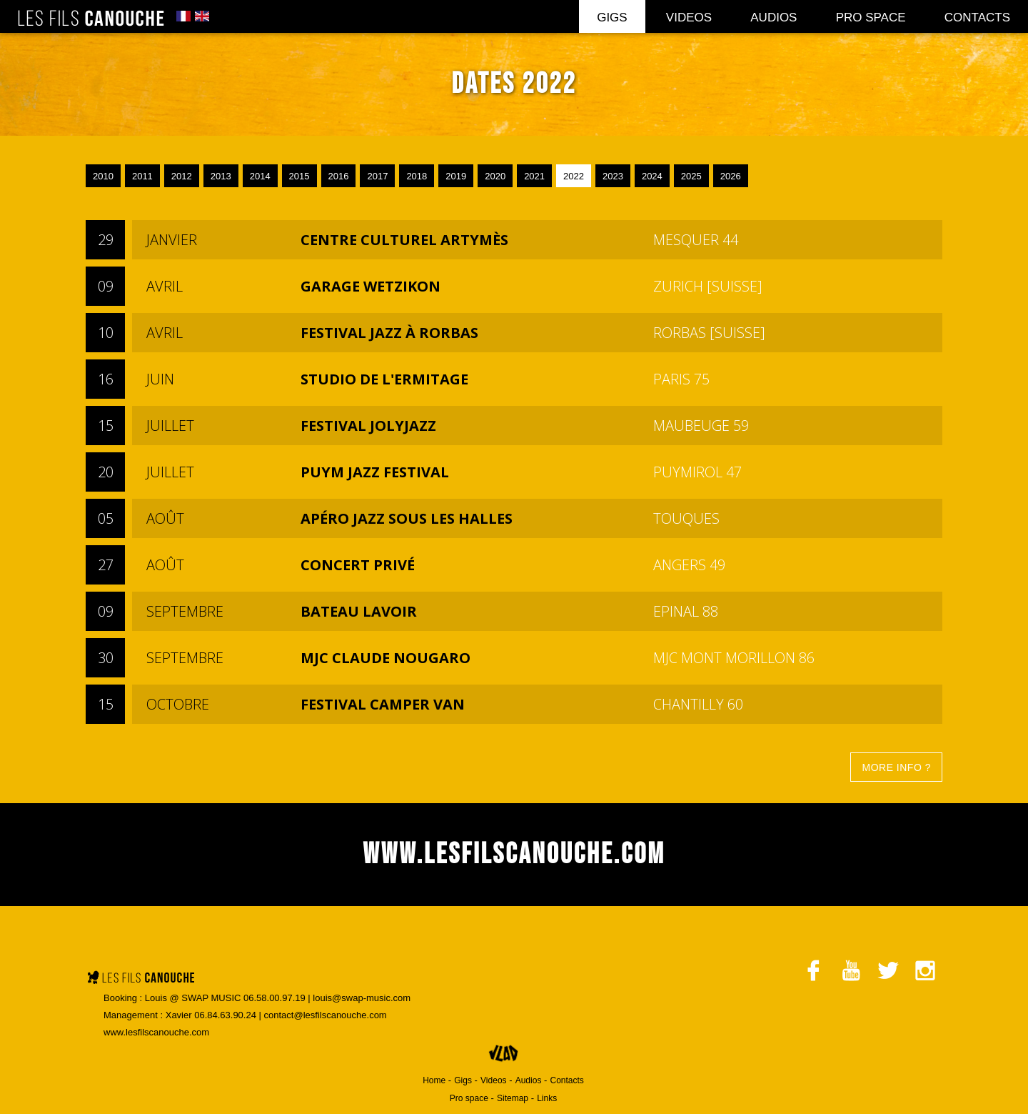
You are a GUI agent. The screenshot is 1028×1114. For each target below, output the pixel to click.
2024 (652, 176)
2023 (613, 176)
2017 (377, 176)
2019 (455, 176)
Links (547, 1098)
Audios (773, 17)
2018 (416, 176)
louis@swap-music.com (361, 998)
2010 (103, 176)
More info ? (896, 767)
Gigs (612, 17)
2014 (260, 176)
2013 (221, 176)
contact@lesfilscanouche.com (325, 1015)
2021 (534, 176)
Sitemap (512, 1098)
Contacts (977, 17)
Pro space (871, 17)
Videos (689, 17)
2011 (142, 176)
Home (434, 1080)
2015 (299, 176)
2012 (181, 176)
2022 (573, 176)
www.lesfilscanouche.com (156, 1032)
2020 (495, 176)
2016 (338, 176)
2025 (691, 176)
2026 (730, 176)
